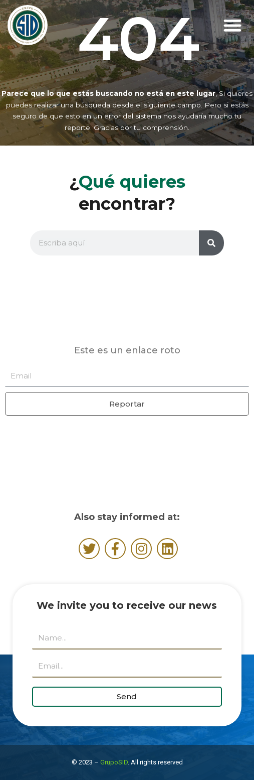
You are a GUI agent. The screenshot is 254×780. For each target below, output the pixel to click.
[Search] (211, 242)
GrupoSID (114, 762)
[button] (232, 25)
